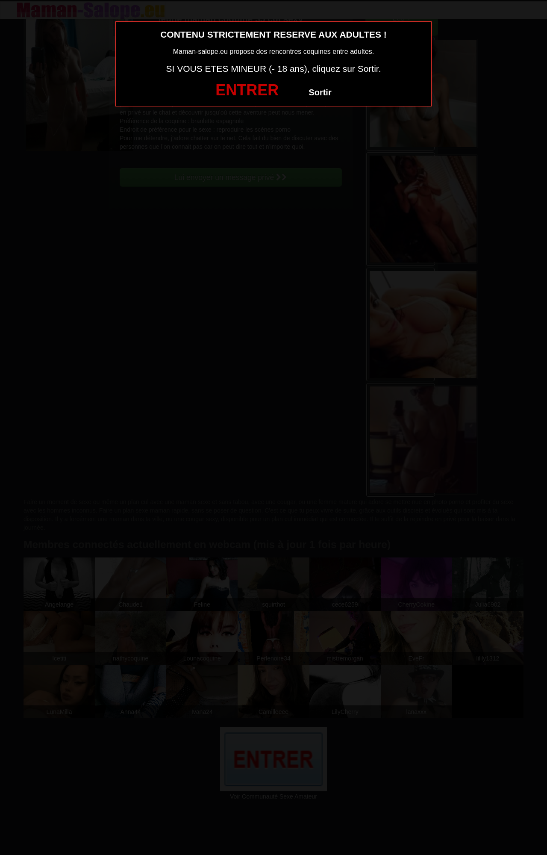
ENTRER (247, 90)
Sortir (320, 92)
